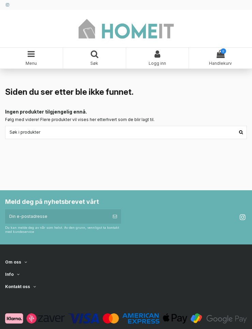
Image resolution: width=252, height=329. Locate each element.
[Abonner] (115, 216)
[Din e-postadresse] (57, 216)
